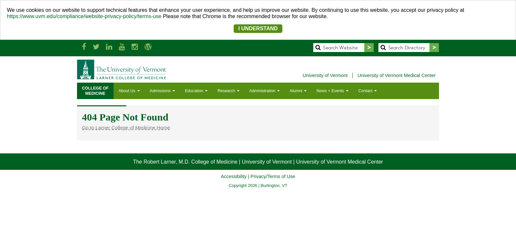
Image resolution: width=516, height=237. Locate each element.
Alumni (298, 91)
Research (229, 91)
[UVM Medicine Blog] (148, 47)
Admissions (162, 91)
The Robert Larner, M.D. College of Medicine (185, 162)
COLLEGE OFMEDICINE (95, 91)
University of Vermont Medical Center (396, 75)
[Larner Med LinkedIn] (109, 47)
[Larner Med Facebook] (84, 47)
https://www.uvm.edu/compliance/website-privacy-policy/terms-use (84, 16)
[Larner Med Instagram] (135, 47)
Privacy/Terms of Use (272, 176)
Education (196, 91)
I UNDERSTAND (258, 28)
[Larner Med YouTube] (122, 47)
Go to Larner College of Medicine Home (126, 127)
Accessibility (233, 176)
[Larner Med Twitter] (96, 47)
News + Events (332, 91)
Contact (367, 91)
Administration (264, 91)
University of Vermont (325, 75)
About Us (129, 91)
